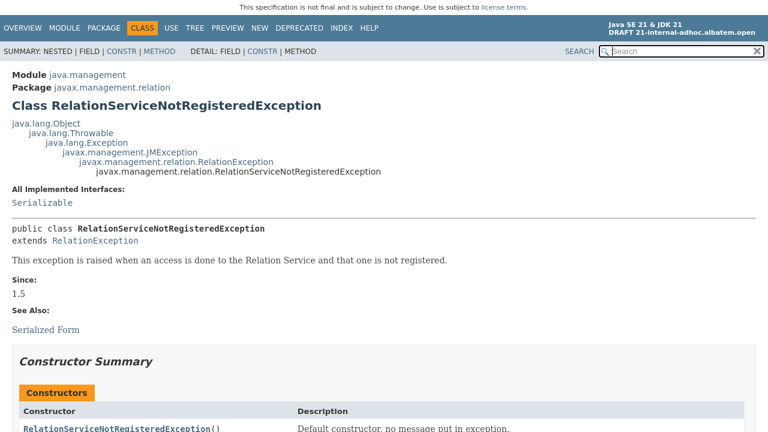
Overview (23, 28)
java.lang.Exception (87, 143)
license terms (503, 7)
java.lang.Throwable (71, 133)
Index (342, 28)
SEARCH (580, 51)
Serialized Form (46, 330)
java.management (87, 75)
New (259, 28)
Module (64, 28)
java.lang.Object (46, 123)
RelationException (95, 240)
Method (160, 51)
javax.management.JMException (129, 152)
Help (370, 28)
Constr (122, 51)
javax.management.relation (112, 87)
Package (104, 28)
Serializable (42, 203)
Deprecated (299, 28)
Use (171, 28)
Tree (195, 28)
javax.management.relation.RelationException (176, 162)
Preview (228, 28)
